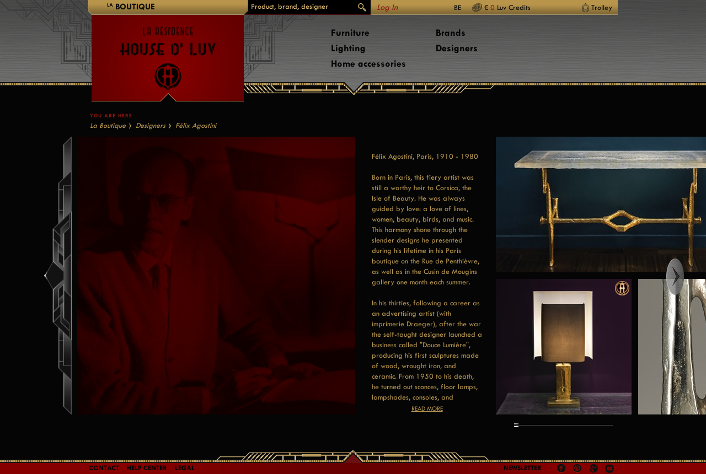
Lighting (348, 48)
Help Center (147, 468)
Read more (427, 408)
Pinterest (577, 468)
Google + (595, 469)
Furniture (350, 33)
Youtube (609, 468)
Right (685, 277)
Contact (104, 468)
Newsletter (523, 468)
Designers (457, 48)
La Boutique (108, 125)
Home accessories (368, 63)
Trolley (601, 7)
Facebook (561, 468)
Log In (387, 7)
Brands (451, 33)
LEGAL (185, 468)
